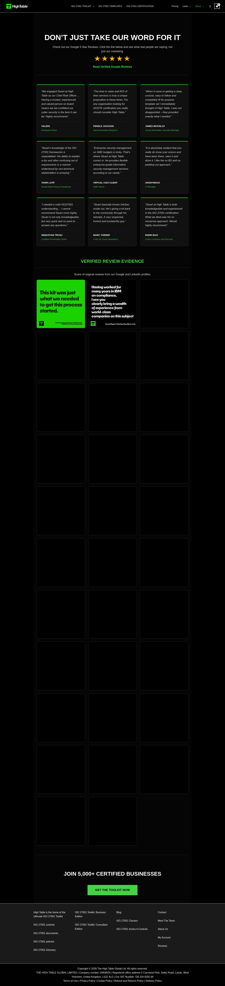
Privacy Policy (87, 981)
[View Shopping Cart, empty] (217, 6)
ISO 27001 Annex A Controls (132, 929)
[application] (92, 6)
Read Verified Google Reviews (112, 66)
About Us (163, 929)
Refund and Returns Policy (129, 981)
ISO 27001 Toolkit (53, 916)
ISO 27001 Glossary (44, 950)
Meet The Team (166, 920)
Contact (162, 912)
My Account (164, 937)
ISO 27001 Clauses (127, 920)
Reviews (162, 946)
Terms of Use (70, 981)
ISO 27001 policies (43, 941)
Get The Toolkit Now (112, 890)
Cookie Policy (104, 981)
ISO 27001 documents (45, 933)
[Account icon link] (210, 6)
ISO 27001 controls (44, 924)
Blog (118, 912)
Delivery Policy (154, 981)
